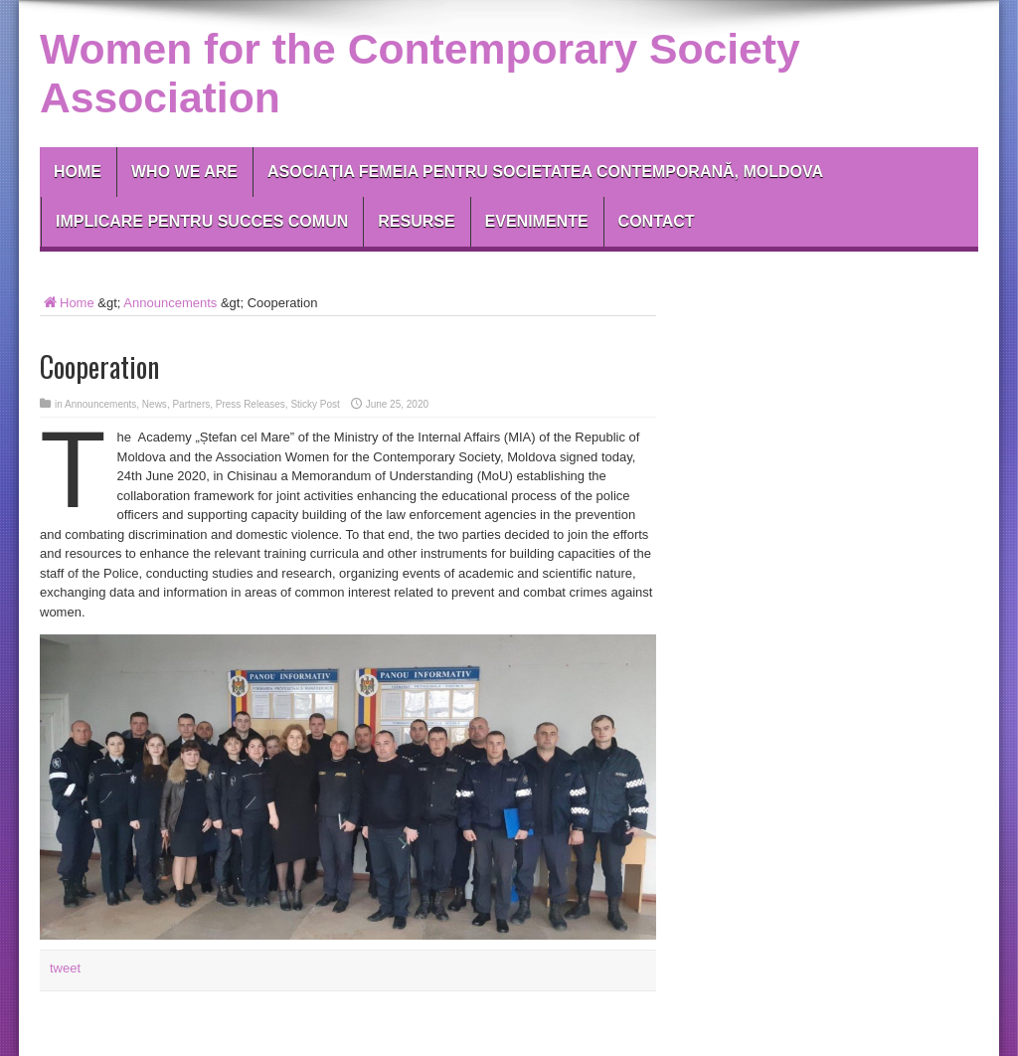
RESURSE (416, 221)
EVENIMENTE (537, 221)
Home (77, 171)
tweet (65, 968)
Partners (191, 404)
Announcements (170, 302)
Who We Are (184, 171)
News (154, 404)
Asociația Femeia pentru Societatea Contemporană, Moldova (545, 171)
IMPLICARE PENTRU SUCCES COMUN (202, 221)
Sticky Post (314, 404)
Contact (656, 221)
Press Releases (250, 404)
